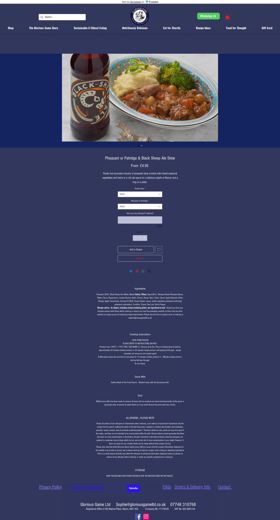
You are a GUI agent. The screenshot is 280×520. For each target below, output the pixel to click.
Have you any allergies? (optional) (140, 213)
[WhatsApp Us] (208, 16)
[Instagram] (146, 516)
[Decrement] (135, 238)
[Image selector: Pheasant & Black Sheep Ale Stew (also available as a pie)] (138, 145)
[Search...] (62, 17)
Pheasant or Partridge (140, 201)
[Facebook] (138, 516)
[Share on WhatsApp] (143, 271)
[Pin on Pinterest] (137, 271)
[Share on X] (149, 271)
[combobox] (140, 194)
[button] (227, 16)
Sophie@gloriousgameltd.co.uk (141, 504)
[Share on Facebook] (131, 271)
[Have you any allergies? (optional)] (140, 220)
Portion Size (140, 188)
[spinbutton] (140, 238)
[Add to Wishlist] (158, 249)
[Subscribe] (133, 488)
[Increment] (145, 238)
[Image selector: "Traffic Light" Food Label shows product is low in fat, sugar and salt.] (141, 145)
